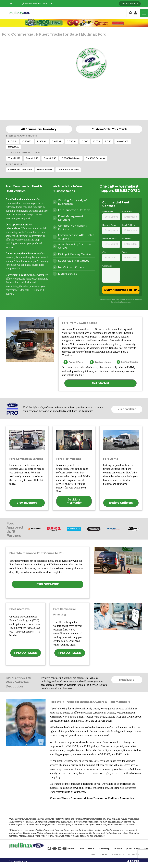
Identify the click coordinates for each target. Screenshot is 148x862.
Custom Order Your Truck (109, 129)
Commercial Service (68, 170)
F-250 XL (27, 141)
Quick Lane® (133, 849)
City (104, 252)
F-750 (108, 141)
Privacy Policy (118, 854)
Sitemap (104, 854)
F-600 (85, 141)
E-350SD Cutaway (71, 158)
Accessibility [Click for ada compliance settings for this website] (133, 854)
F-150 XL (12, 141)
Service (118, 849)
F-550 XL (71, 141)
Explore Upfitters (121, 502)
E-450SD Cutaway (95, 158)
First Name (107, 211)
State (124, 252)
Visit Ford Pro (127, 409)
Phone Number (109, 238)
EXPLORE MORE (47, 584)
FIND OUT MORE (25, 652)
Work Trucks (67, 849)
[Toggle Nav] (144, 13)
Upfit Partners (44, 170)
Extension (126, 238)
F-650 (96, 141)
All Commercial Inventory (39, 129)
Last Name (127, 211)
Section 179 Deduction (20, 170)
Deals (91, 849)
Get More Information (74, 501)
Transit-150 (14, 158)
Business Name (109, 225)
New (54, 849)
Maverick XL (122, 141)
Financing (104, 849)
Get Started (100, 383)
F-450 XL (57, 141)
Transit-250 (32, 158)
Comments (107, 266)
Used (81, 849)
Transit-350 (50, 158)
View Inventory (27, 502)
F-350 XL (42, 141)
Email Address (129, 225)
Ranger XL (13, 147)
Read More (126, 679)
